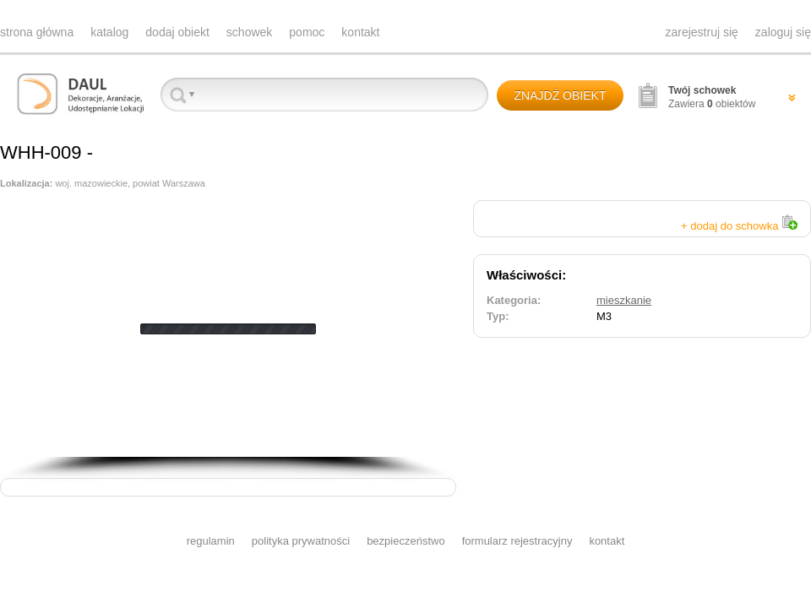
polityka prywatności (301, 541)
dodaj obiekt (177, 32)
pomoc (306, 32)
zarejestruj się (701, 32)
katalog (109, 32)
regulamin (211, 541)
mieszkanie (623, 300)
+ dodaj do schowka (739, 226)
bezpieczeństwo (406, 541)
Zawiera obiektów (711, 97)
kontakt (360, 32)
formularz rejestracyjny (517, 541)
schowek (249, 32)
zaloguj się (783, 32)
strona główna (36, 32)
